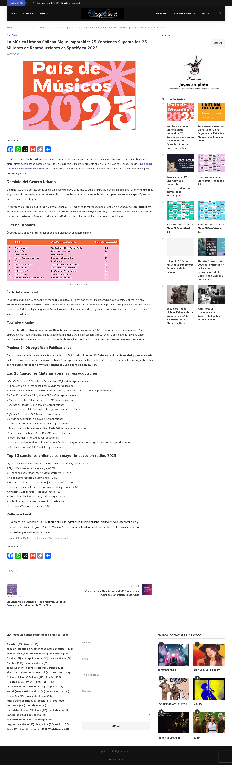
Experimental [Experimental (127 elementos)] (40, 672)
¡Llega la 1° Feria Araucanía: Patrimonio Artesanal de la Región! (180, 266)
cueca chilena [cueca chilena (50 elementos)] (60, 658)
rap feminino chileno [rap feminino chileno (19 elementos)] (22, 719)
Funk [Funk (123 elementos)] (38, 677)
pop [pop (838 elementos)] (58, 701)
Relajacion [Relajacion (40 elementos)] (45, 724)
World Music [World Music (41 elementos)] (58, 729)
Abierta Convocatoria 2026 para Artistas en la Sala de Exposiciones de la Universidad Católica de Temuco (211, 270)
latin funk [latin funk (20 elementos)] (36, 686)
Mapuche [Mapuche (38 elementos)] (54, 686)
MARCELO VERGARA (169, 738)
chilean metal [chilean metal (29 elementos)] (41, 653)
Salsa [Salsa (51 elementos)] (12, 729)
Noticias (27, 13)
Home (13, 13)
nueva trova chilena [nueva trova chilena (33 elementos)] (21, 701)
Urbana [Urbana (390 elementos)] (39, 729)
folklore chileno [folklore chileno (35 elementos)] (19, 677)
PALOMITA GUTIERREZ (206, 670)
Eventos (43, 13)
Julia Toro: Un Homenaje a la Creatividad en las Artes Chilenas (209, 314)
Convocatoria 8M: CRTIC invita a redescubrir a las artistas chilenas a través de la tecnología (178, 186)
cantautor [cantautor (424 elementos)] (63, 649)
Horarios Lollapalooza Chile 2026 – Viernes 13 (211, 228)
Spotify (13, 571)
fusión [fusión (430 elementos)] (53, 677)
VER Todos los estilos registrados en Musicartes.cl (37, 634)
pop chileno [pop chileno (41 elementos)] (36, 705)
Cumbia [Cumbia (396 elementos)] (15, 663)
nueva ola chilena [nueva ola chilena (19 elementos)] (39, 696)
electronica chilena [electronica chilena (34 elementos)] (48, 668)
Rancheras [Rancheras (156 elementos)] (16, 715)
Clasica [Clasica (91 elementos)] (14, 658)
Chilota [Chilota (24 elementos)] (60, 653)
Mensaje (116, 693)
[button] (29, 3)
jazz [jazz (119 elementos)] (48, 682)
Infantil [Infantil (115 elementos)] (33, 682)
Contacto (207, 13)
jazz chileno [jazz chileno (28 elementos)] (16, 686)
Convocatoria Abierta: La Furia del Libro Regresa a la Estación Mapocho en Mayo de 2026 (211, 133)
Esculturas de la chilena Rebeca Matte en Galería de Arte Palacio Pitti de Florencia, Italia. (180, 316)
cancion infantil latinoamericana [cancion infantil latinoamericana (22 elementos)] (29, 649)
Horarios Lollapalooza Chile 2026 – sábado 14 (180, 228)
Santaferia (35, 464)
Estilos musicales (184, 13)
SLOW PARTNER (167, 670)
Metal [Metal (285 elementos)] (14, 691)
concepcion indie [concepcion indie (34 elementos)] (35, 658)
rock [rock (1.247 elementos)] (62, 724)
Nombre (116, 647)
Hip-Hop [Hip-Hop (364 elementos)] (15, 682)
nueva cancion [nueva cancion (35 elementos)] (58, 691)
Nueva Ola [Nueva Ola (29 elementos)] (15, 696)
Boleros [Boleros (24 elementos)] (30, 644)
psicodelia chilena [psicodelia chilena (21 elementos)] (20, 710)
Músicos (161, 13)
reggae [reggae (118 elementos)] (45, 719)
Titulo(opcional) (116, 679)
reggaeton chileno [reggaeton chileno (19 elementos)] (20, 724)
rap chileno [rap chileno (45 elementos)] (36, 715)
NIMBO (197, 704)
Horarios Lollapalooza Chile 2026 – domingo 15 (211, 180)
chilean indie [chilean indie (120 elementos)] (17, 653)
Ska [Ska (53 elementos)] (24, 729)
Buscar (166, 35)
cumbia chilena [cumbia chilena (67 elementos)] (36, 663)
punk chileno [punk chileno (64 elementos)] (58, 710)
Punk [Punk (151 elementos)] (41, 710)
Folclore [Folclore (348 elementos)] (61, 672)
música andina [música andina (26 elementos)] (33, 691)
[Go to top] (116, 760)
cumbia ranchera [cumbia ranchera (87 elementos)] (20, 668)
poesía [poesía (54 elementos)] (44, 701)
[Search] (220, 13)
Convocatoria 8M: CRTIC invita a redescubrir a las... (63, 2)
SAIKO (197, 738)
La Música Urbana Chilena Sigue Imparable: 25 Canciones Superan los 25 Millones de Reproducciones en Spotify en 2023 (180, 137)
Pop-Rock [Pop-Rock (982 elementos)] (16, 705)
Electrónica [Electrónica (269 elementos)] (17, 672)
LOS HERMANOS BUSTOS (172, 704)
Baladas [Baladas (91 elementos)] (14, 644)
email (116, 663)
